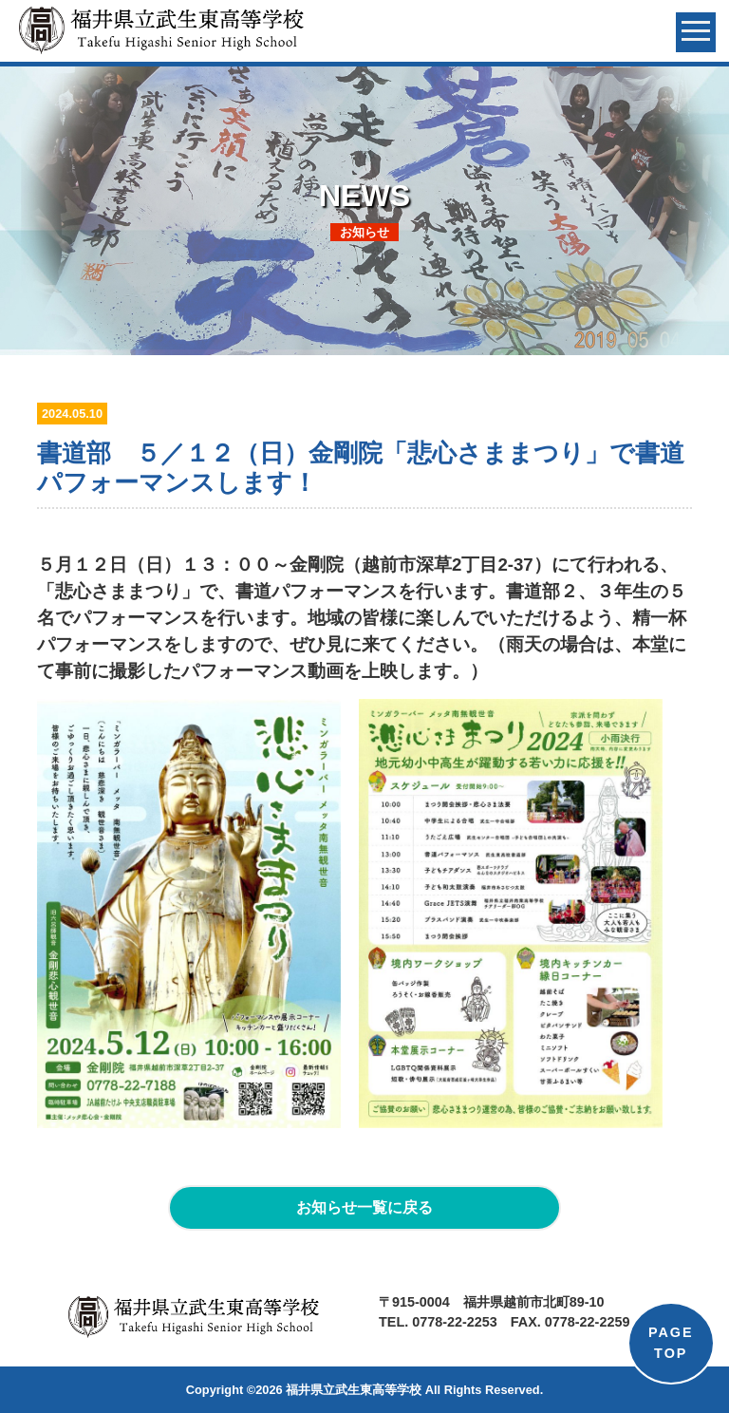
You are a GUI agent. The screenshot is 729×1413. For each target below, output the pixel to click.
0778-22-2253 (454, 1321)
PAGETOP (671, 1343)
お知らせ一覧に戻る (364, 1207)
